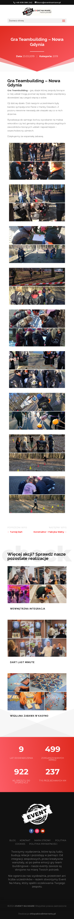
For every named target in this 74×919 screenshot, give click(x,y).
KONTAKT (25, 840)
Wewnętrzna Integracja (27, 608)
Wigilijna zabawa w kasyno (29, 716)
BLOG (12, 840)
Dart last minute (22, 662)
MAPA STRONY (42, 840)
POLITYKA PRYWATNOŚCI (43, 844)
